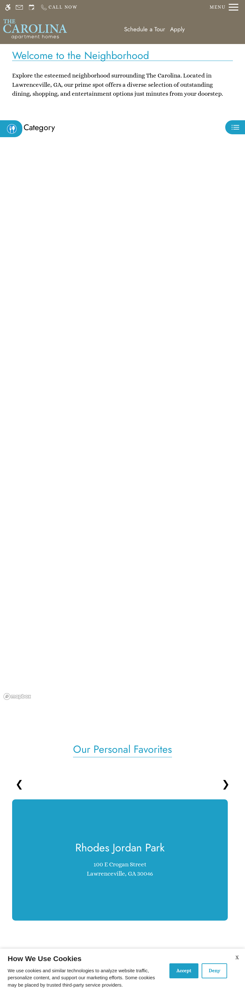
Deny (214, 971)
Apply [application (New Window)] (177, 29)
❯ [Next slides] (226, 784)
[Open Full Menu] (224, 7)
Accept (183, 971)
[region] (122, 426)
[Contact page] (19, 7)
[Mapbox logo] (17, 696)
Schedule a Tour (144, 29)
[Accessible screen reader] (7, 7)
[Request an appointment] (31, 7)
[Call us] (59, 7)
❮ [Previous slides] (19, 784)
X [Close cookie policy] (237, 957)
